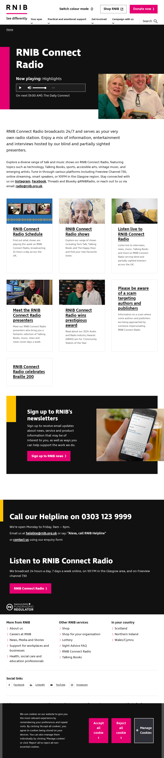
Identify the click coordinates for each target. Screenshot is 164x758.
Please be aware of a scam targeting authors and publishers (133, 298)
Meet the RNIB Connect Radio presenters (27, 315)
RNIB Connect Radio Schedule (28, 231)
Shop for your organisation (81, 634)
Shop (66, 628)
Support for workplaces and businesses (29, 648)
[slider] (39, 87)
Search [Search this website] (150, 21)
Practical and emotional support (67, 21)
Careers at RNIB (20, 634)
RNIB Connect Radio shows (79, 231)
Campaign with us (123, 21)
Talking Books (72, 657)
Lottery (67, 640)
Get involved (99, 21)
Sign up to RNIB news (49, 456)
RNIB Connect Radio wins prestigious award (79, 318)
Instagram (22, 181)
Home (9, 29)
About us (16, 628)
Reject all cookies (121, 730)
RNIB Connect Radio (30, 589)
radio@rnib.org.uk (29, 186)
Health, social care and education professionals (27, 658)
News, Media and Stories (27, 640)
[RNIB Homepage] (16, 16)
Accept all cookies (99, 730)
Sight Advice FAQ (74, 646)
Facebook (39, 181)
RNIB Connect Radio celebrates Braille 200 (29, 372)
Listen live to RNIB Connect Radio (131, 234)
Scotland (121, 628)
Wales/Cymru (124, 640)
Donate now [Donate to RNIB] (143, 9)
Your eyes (36, 21)
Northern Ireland (126, 634)
